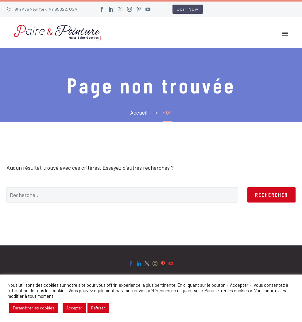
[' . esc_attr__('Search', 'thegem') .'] (122, 195)
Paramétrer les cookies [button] (33, 307)
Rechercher (271, 194)
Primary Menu (285, 34)
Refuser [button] (98, 307)
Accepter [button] (74, 307)
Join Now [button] (187, 9)
